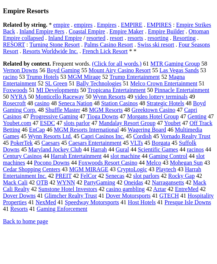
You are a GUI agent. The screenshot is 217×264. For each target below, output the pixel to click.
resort (116, 38)
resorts (135, 38)
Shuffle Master (62, 110)
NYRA (18, 97)
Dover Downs (19, 195)
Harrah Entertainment (76, 156)
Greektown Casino (154, 110)
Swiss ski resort (155, 44)
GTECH (169, 195)
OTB (42, 182)
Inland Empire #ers (42, 31)
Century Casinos (22, 156)
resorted (96, 38)
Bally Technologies (98, 83)
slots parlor (77, 123)
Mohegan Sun (186, 163)
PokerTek (21, 143)
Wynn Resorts (109, 97)
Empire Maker (127, 31)
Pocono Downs (51, 163)
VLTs (136, 143)
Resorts (19, 209)
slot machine (125, 156)
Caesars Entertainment (95, 143)
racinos (195, 149)
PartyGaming (99, 182)
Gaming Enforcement (62, 209)
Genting (197, 116)
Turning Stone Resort (54, 44)
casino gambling (125, 189)
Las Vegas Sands (179, 70)
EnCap (37, 129)
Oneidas (133, 182)
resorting (158, 38)
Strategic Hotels (165, 103)
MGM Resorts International (86, 129)
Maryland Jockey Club (55, 149)
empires (83, 25)
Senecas (115, 176)
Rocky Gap (181, 176)
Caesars (50, 143)
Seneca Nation (75, 103)
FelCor (88, 176)
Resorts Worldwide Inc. (50, 51)
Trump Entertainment (134, 77)
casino (41, 103)
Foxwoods (15, 90)
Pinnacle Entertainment (181, 90)
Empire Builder (166, 31)
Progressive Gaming (54, 116)
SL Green (56, 83)
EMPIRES (159, 25)
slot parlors (146, 176)
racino (10, 77)
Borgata (161, 143)
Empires (106, 25)
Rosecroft (14, 103)
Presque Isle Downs (188, 202)
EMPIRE (132, 25)
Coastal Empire (87, 31)
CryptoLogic (132, 169)
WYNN (66, 182)
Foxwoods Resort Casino (107, 163)
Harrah (99, 149)
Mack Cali (15, 182)
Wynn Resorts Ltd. (50, 136)
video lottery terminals (161, 97)
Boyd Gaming (63, 70)
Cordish (142, 136)
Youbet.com (17, 123)
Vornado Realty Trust (186, 136)
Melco (153, 163)
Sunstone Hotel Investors (67, 189)
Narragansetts (168, 182)
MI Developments (57, 90)
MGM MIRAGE (88, 169)
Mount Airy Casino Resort (120, 70)
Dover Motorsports (128, 195)
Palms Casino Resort (108, 44)
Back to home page (25, 221)
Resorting (184, 38)
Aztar (159, 189)
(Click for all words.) (116, 63)
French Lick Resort (105, 51)
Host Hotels (142, 202)
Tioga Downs (102, 116)
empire (61, 25)
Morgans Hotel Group (153, 116)
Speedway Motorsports (92, 202)
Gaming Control (168, 156)
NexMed (46, 202)
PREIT (63, 176)
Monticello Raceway (59, 97)
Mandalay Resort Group (127, 123)
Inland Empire (65, 38)
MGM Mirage (83, 77)
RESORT (14, 44)
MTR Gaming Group (175, 63)
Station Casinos (119, 103)
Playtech (166, 169)
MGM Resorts (106, 110)
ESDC (47, 123)
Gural (122, 149)
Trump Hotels (42, 77)
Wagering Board (147, 129)
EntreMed (186, 189)
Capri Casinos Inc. (103, 136)
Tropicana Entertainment (116, 90)
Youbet (172, 123)
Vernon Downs (20, 70)
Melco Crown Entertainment (163, 83)
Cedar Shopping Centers (31, 169)
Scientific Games (158, 149)
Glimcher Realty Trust (70, 195)
